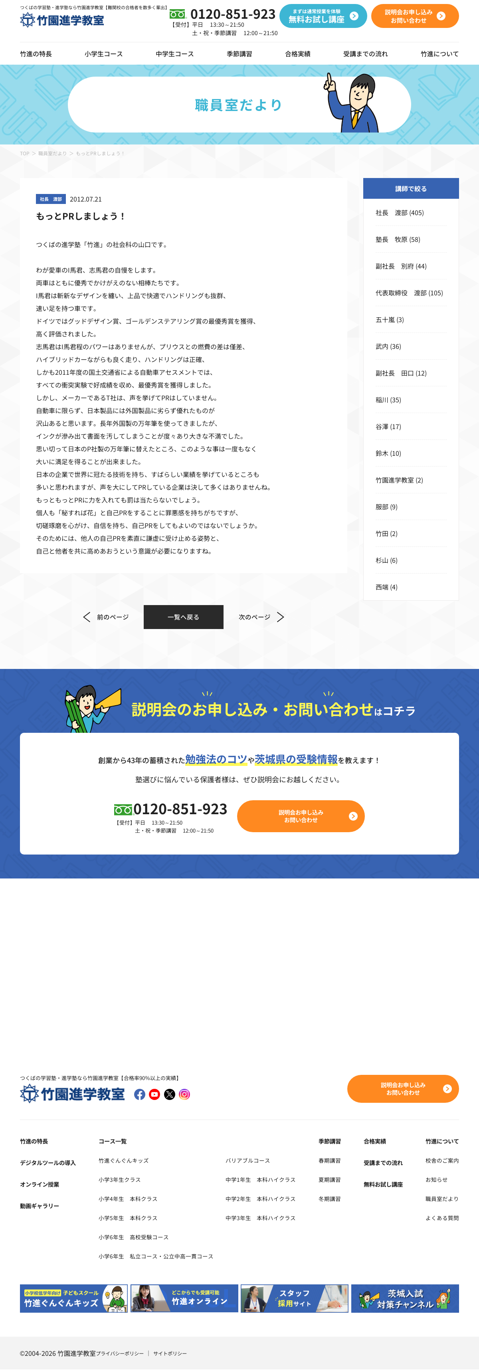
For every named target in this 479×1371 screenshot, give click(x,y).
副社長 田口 (395, 373)
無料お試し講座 (387, 1185)
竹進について (440, 1142)
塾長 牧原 (392, 239)
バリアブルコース (263, 1161)
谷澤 (382, 426)
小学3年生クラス (119, 1180)
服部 (382, 506)
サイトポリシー (180, 1355)
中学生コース (175, 53)
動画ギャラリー (42, 1207)
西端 (382, 587)
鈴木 (382, 453)
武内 (382, 346)
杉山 (382, 560)
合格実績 (298, 53)
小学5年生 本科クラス (128, 1219)
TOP (25, 153)
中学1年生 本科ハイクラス (278, 1180)
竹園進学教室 (395, 480)
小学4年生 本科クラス (128, 1200)
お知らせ (433, 1180)
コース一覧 (111, 1142)
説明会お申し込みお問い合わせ (305, 817)
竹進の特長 (36, 1142)
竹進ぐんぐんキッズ (123, 1161)
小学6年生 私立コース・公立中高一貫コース (160, 1257)
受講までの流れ (365, 53)
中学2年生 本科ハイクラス (278, 1200)
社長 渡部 (392, 212)
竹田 (382, 533)
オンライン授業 (42, 1185)
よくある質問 (440, 1219)
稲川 (382, 399)
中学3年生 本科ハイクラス (278, 1219)
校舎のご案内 (440, 1161)
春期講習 (341, 1161)
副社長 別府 (395, 266)
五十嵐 (385, 319)
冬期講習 (341, 1200)
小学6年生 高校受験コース (135, 1238)
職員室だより (52, 153)
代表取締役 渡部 (401, 292)
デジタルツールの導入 (52, 1164)
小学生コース (104, 53)
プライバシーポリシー (124, 1355)
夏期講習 (341, 1180)
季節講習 (239, 53)
